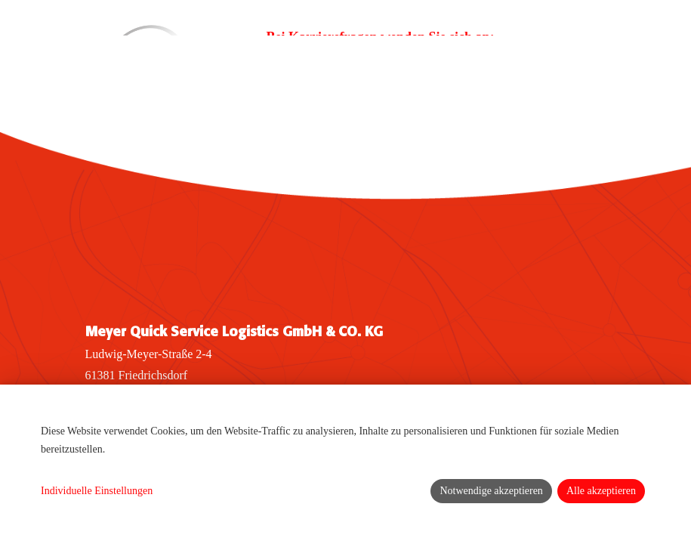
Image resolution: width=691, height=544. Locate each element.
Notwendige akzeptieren (491, 490)
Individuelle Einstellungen (97, 490)
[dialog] (345, 464)
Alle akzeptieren (601, 490)
